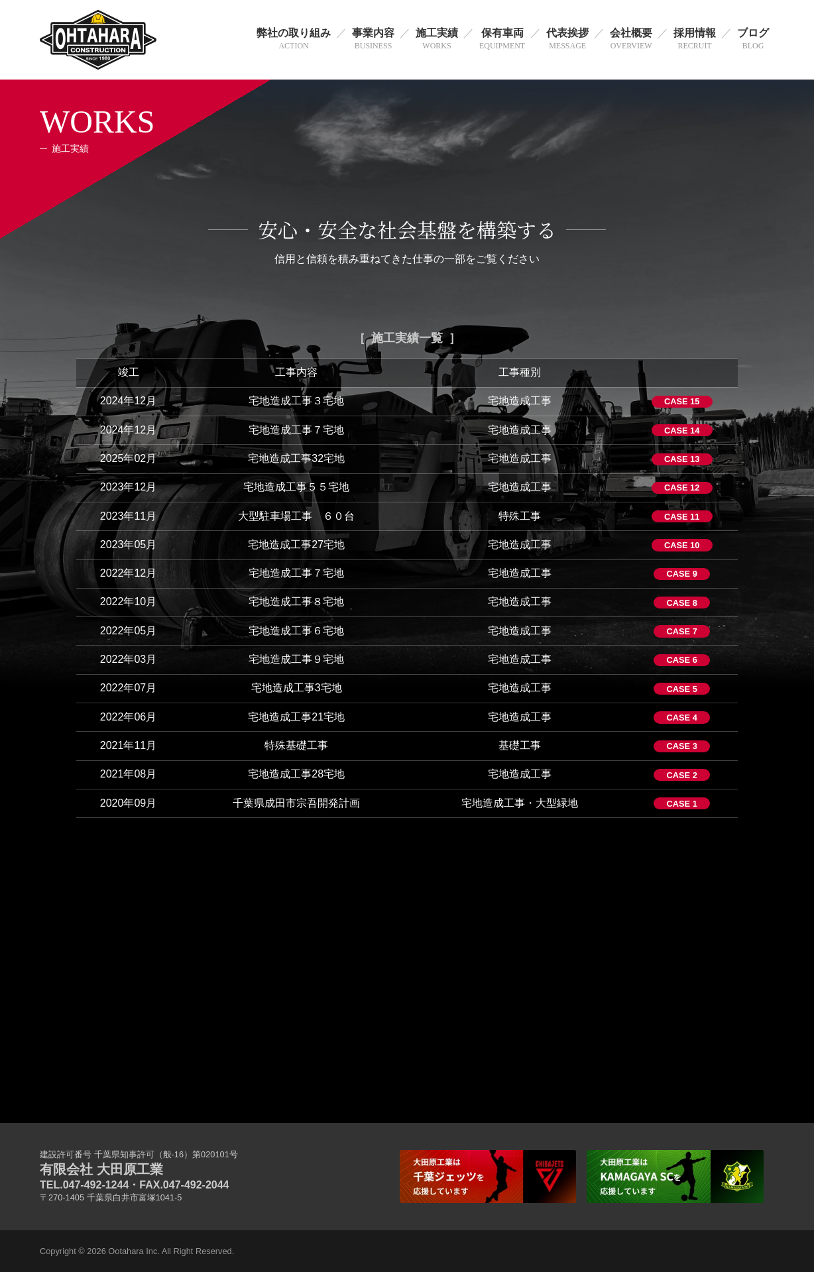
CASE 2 (682, 775)
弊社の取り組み (294, 40)
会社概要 (631, 40)
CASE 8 (682, 603)
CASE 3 (682, 746)
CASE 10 (681, 545)
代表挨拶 (567, 40)
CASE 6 (682, 660)
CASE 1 (682, 804)
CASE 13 (681, 459)
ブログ (753, 40)
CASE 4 (682, 718)
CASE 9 (682, 574)
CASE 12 (681, 487)
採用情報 (694, 40)
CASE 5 (682, 689)
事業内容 (373, 40)
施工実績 (437, 40)
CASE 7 (682, 631)
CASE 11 (681, 517)
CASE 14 (681, 430)
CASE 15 (681, 401)
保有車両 (502, 40)
